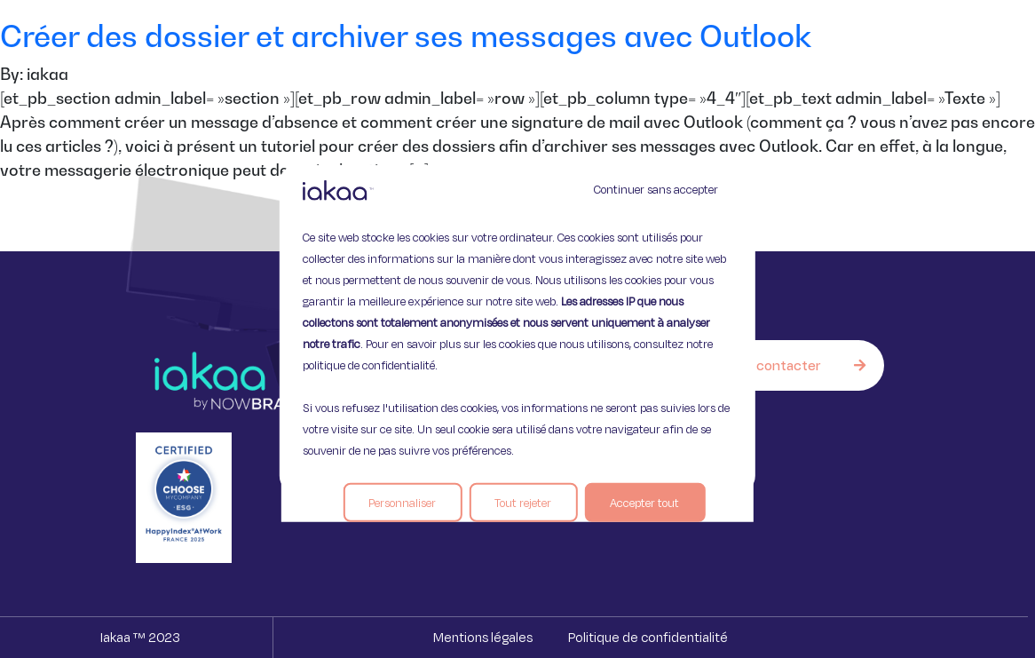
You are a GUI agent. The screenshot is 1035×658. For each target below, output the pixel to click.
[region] (517, 329)
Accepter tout (644, 503)
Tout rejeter (522, 503)
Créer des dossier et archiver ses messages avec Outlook (405, 36)
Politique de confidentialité (648, 637)
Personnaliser (402, 503)
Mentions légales (483, 637)
